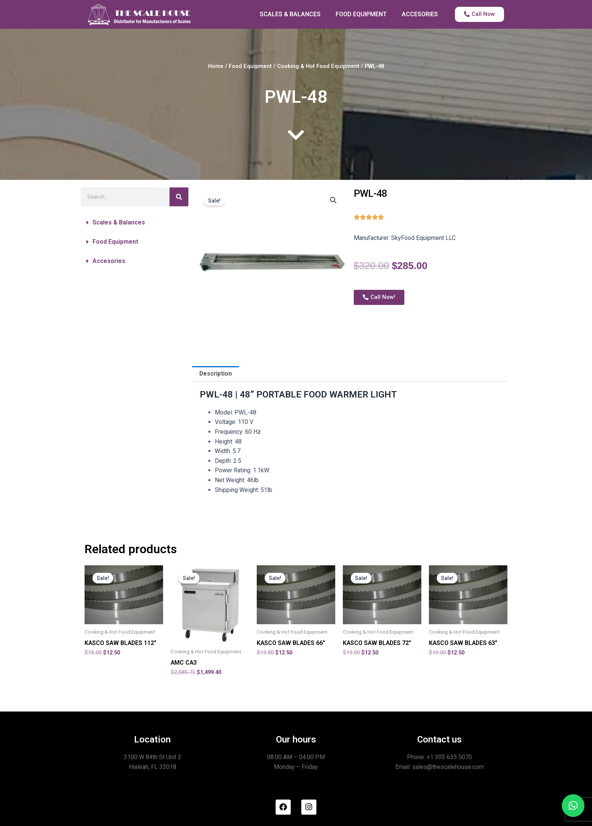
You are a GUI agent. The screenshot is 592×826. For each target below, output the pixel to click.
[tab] (216, 374)
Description (216, 373)
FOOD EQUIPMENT (361, 14)
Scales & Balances (118, 222)
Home (215, 66)
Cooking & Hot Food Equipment (318, 66)
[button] (134, 222)
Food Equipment (250, 66)
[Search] (179, 196)
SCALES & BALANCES (290, 14)
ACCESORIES (420, 14)
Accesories (108, 261)
